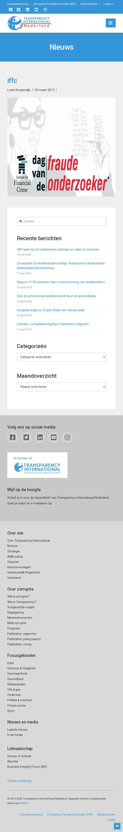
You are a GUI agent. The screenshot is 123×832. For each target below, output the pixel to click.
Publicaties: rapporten (21, 633)
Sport (11, 711)
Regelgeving (15, 612)
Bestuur (12, 546)
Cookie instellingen (19, 780)
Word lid (12, 761)
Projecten (13, 628)
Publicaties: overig (19, 644)
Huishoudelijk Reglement (23, 572)
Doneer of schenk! (19, 756)
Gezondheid (15, 679)
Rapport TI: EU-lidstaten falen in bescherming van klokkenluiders (61, 282)
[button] (111, 23)
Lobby (107, 3)
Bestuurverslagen (19, 567)
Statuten (13, 562)
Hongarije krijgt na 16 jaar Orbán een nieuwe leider (51, 310)
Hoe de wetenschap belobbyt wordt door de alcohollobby (56, 296)
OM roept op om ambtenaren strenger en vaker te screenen (58, 249)
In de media (15, 735)
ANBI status (15, 556)
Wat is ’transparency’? (21, 602)
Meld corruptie (16, 623)
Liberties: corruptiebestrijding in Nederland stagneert (53, 324)
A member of (37, 465)
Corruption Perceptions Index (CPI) (54, 3)
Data (10, 663)
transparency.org (17, 3)
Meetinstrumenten (19, 617)
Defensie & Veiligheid (21, 668)
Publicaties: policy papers (24, 639)
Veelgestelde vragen (21, 607)
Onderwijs (14, 695)
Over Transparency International (28, 540)
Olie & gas (13, 689)
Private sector (16, 705)
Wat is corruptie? (18, 596)
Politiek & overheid (19, 700)
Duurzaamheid (17, 673)
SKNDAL (24, 803)
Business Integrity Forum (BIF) (27, 766)
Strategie (13, 551)
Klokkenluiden (89, 3)
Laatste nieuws (17, 729)
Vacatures (14, 577)
